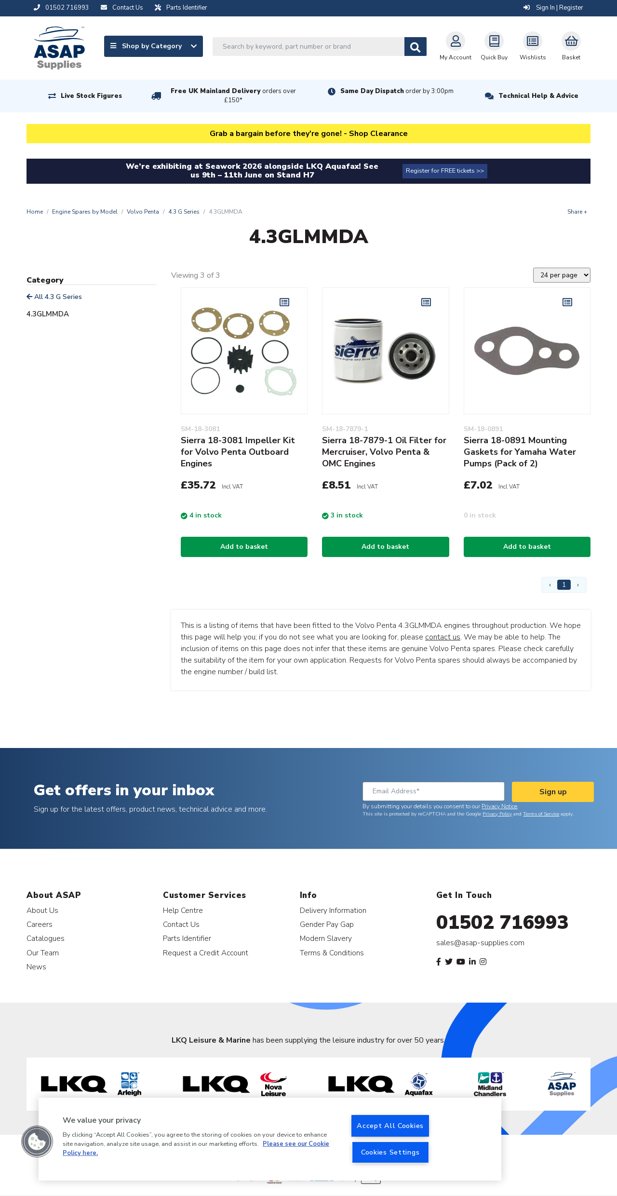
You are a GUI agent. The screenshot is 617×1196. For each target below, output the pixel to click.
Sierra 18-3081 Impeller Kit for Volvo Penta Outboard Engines (238, 452)
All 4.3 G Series (54, 296)
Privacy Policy (497, 814)
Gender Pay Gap (327, 924)
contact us (442, 637)
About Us (42, 910)
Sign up (553, 792)
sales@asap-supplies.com (480, 943)
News (36, 967)
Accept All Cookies (390, 1125)
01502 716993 (502, 923)
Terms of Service (541, 814)
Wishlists (533, 46)
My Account (455, 46)
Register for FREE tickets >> (445, 170)
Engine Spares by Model (85, 212)
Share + (577, 212)
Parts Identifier (187, 938)
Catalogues (46, 938)
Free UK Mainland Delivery (233, 96)
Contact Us (181, 924)
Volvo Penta (143, 212)
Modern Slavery (326, 938)
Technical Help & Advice (538, 96)
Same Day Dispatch (397, 91)
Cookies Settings (390, 1152)
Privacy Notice (499, 806)
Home (35, 212)
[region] (270, 1139)
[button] (37, 1141)
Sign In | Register (553, 7)
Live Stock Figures (91, 96)
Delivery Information (333, 910)
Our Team (43, 953)
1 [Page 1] (564, 584)
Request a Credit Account (205, 953)
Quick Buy (494, 46)
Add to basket (244, 546)
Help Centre (183, 910)
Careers (40, 924)
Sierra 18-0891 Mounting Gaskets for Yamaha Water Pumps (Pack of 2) (520, 452)
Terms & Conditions (332, 953)
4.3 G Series (184, 212)
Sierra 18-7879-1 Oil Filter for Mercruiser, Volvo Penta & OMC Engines (384, 452)
